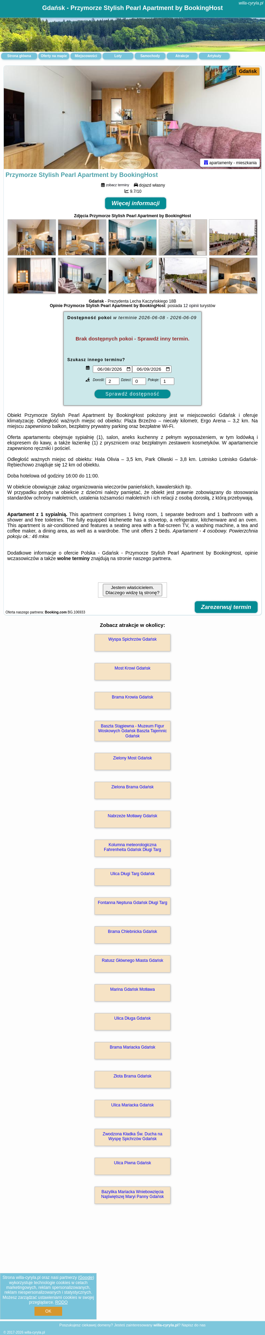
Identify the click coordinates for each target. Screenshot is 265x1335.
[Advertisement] (132, 1269)
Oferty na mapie (54, 56)
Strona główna (19, 56)
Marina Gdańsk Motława (132, 989)
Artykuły (214, 56)
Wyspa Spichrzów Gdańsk (132, 639)
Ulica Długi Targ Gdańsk (132, 873)
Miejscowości (86, 56)
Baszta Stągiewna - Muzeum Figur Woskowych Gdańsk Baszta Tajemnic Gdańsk (132, 731)
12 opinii (191, 305)
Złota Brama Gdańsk (132, 1076)
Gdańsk (248, 71)
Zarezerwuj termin (226, 607)
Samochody (150, 56)
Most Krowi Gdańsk (132, 668)
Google (86, 1277)
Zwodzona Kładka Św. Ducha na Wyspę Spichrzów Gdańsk (133, 1136)
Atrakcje (182, 56)
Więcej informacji (135, 203)
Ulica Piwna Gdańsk (132, 1162)
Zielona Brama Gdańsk (132, 787)
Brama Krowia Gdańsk (132, 697)
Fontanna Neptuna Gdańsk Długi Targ (132, 902)
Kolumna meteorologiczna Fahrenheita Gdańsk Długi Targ (132, 847)
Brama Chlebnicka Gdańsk (132, 931)
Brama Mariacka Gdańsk (132, 1047)
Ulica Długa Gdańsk (132, 1018)
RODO (61, 1302)
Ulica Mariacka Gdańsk (132, 1105)
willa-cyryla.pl (251, 3)
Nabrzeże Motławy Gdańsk (132, 815)
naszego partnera (151, 558)
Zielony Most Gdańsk (132, 758)
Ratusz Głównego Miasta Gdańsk (132, 960)
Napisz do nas (193, 1325)
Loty (117, 56)
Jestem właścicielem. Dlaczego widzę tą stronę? (132, 590)
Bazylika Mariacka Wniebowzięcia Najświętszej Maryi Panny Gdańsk (132, 1194)
